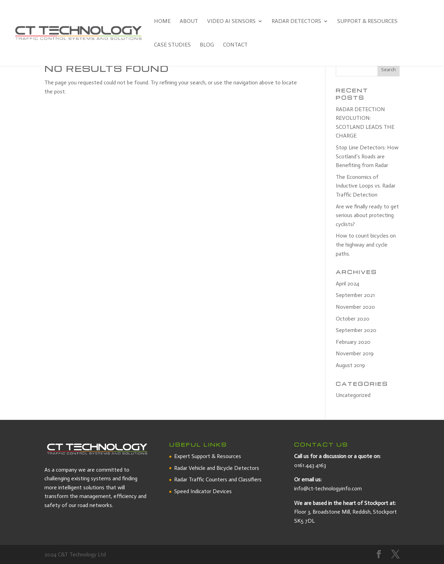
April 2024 (347, 283)
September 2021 (355, 295)
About (189, 21)
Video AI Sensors (231, 21)
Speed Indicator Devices (203, 491)
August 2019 (350, 365)
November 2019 (355, 353)
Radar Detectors (296, 21)
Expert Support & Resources (207, 456)
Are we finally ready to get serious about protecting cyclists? (367, 215)
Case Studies (172, 45)
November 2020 (355, 307)
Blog (207, 45)
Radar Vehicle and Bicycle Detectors (216, 468)
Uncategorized (353, 395)
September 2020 (356, 330)
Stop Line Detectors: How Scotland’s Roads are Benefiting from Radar (367, 156)
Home (162, 21)
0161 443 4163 (310, 465)
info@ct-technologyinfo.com (328, 488)
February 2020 (353, 342)
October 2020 (352, 318)
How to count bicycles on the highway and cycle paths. (366, 244)
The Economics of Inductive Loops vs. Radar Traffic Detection (365, 186)
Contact (235, 45)
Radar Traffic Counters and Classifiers (218, 479)
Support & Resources (367, 21)
